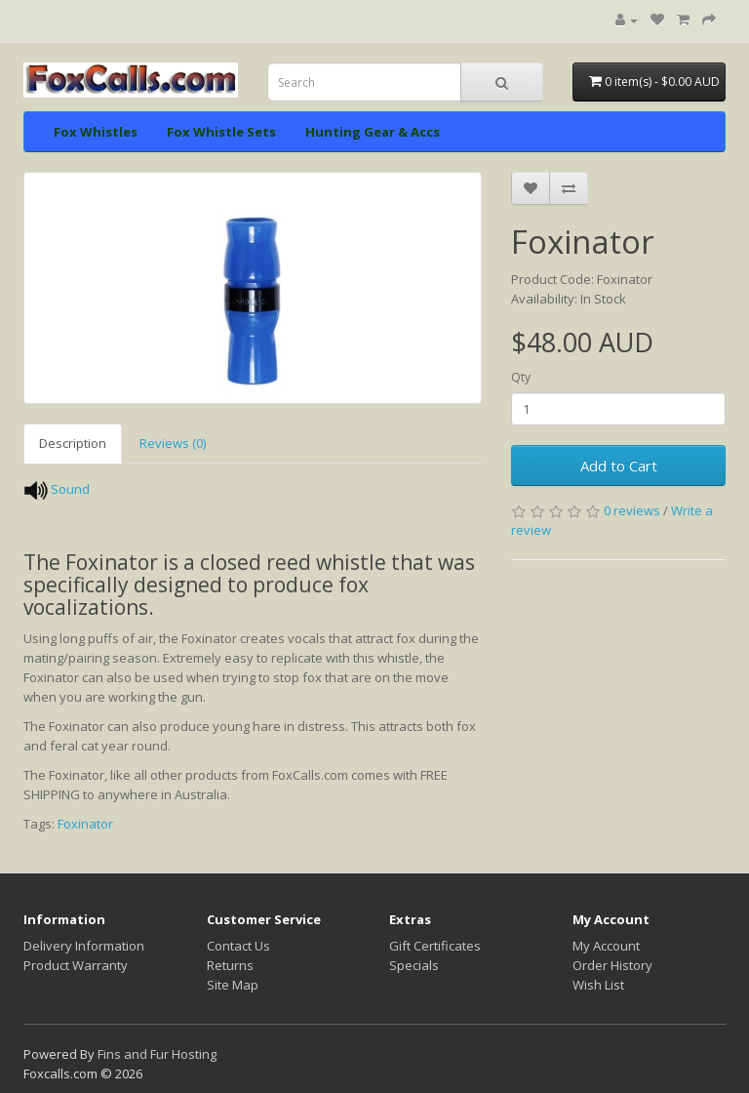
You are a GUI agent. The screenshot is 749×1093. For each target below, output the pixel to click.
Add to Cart (618, 465)
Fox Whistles (96, 132)
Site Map (232, 984)
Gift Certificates (435, 945)
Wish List (598, 984)
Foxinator (85, 823)
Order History (612, 965)
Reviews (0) (172, 443)
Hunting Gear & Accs (372, 132)
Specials (414, 965)
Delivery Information (83, 945)
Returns (230, 965)
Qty (521, 377)
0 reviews (632, 510)
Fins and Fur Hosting (157, 1054)
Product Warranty (75, 965)
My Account (606, 945)
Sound (70, 489)
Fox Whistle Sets (221, 132)
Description (72, 443)
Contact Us (238, 945)
